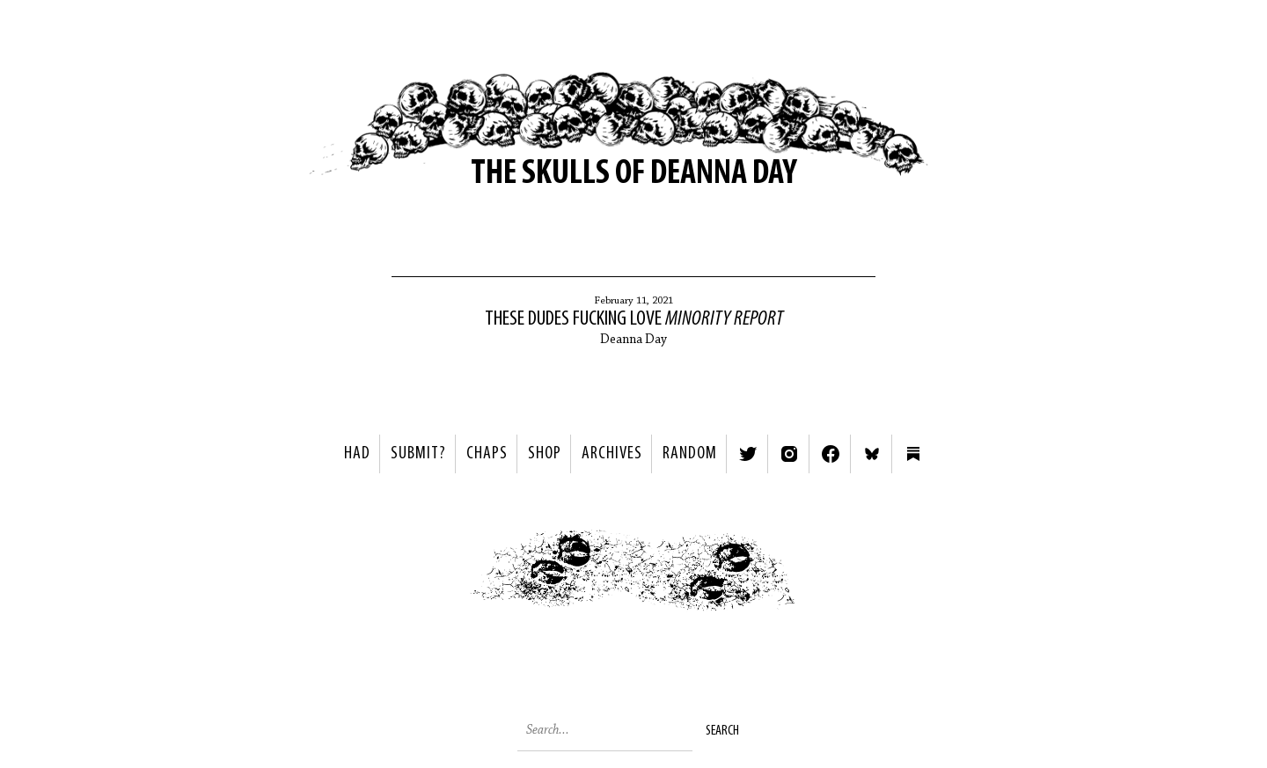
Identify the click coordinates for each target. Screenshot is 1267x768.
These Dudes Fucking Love (634, 319)
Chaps (487, 454)
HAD (357, 454)
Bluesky (872, 453)
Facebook (830, 453)
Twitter (747, 453)
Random (690, 454)
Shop (544, 454)
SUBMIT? (418, 454)
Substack (913, 453)
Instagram (789, 453)
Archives (612, 454)
